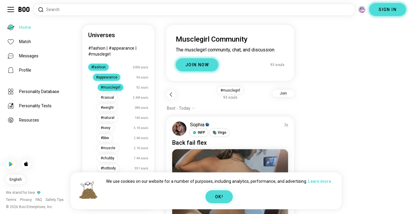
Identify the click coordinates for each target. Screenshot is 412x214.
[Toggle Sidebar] (11, 9)
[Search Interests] (194, 9)
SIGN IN (388, 9)
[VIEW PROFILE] (179, 129)
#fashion (96, 48)
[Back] (171, 94)
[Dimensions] (362, 9)
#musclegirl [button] (230, 90)
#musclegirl (99, 54)
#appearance (121, 48)
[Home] (24, 9)
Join (283, 93)
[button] (199, 132)
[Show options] (181, 108)
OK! (219, 196)
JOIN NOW (197, 64)
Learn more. (320, 181)
